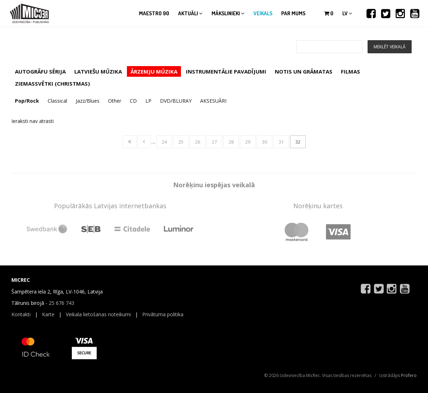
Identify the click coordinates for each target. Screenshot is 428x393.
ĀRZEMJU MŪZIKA (153, 71)
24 (164, 142)
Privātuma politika (162, 314)
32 (297, 142)
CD (133, 100)
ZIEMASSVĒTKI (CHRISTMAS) (52, 83)
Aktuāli (190, 13)
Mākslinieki (228, 13)
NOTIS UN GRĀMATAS (303, 71)
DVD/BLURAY (176, 100)
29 (247, 142)
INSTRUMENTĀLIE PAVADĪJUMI (226, 71)
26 (197, 142)
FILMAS (350, 71)
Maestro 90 (154, 13)
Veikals (262, 13)
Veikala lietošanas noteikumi (98, 314)
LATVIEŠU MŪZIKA (98, 71)
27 (214, 142)
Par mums (293, 13)
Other (114, 100)
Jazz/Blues (88, 100)
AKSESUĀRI (213, 100)
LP (148, 100)
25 (180, 142)
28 (231, 142)
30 (264, 142)
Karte (48, 314)
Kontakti (21, 314)
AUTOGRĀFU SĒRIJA (40, 71)
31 (281, 142)
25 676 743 (61, 303)
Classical (57, 100)
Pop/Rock (27, 100)
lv (347, 13)
